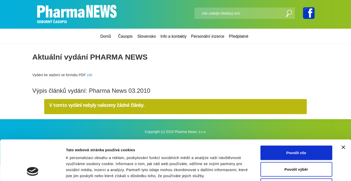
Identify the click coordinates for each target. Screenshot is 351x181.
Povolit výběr (296, 131)
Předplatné (238, 36)
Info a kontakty (173, 36)
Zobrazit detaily (266, 171)
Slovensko (146, 36)
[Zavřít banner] (343, 109)
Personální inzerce (207, 36)
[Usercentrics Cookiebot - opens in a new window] (33, 171)
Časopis (125, 36)
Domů (105, 36)
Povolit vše (296, 115)
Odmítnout (296, 148)
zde (89, 75)
